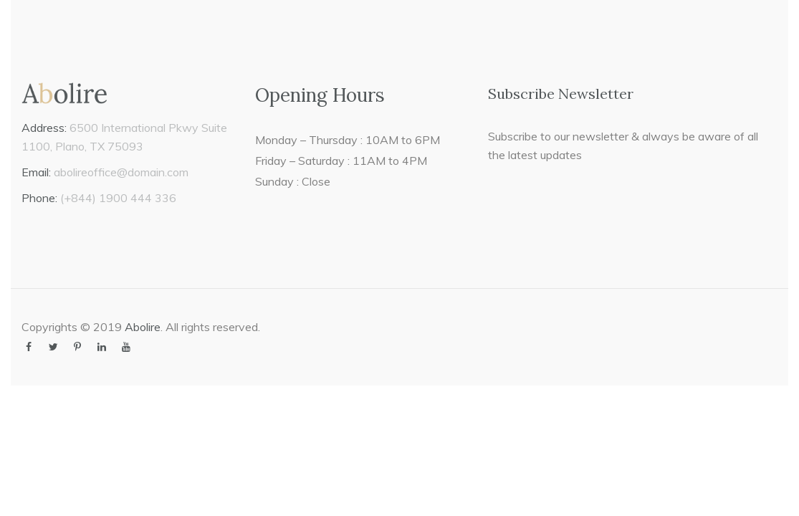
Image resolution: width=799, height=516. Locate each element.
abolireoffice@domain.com (121, 172)
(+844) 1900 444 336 (118, 198)
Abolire (143, 327)
